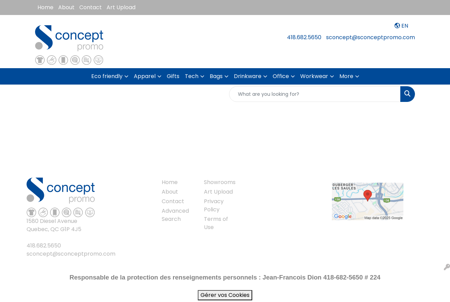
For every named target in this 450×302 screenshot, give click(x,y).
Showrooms (220, 182)
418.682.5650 (304, 37)
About (66, 7)
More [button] (346, 76)
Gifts (173, 76)
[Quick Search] (315, 94)
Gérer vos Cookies (225, 295)
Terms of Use (216, 223)
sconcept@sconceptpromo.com (370, 37)
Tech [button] (191, 76)
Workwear (314, 76)
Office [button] (281, 76)
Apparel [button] (145, 76)
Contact (90, 7)
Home (45, 7)
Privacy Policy (214, 205)
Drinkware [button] (247, 76)
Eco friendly (107, 76)
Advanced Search (175, 215)
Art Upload (121, 7)
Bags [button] (216, 76)
